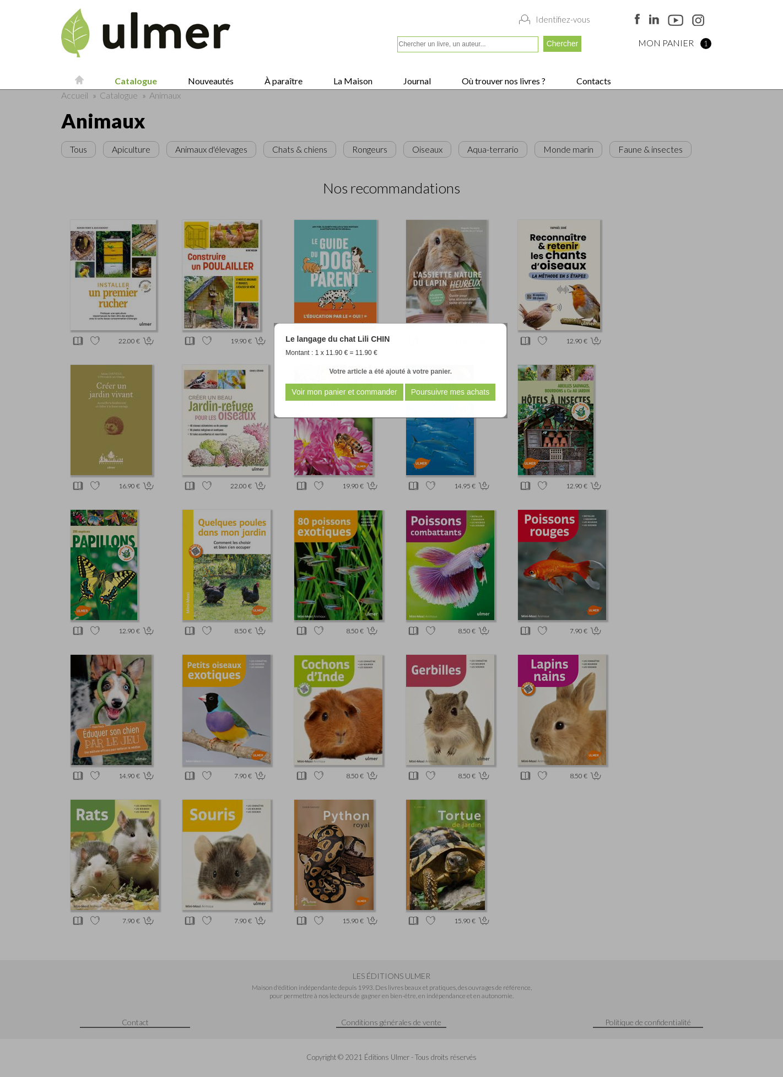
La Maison (352, 81)
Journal (416, 81)
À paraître (283, 81)
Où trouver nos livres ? (503, 81)
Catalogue (135, 81)
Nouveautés (210, 81)
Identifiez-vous (563, 19)
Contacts (593, 81)
